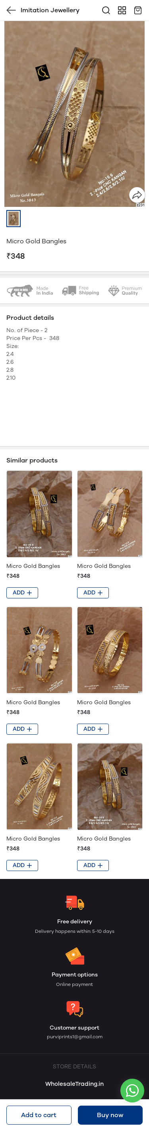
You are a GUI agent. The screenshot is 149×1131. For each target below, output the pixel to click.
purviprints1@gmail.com (75, 1036)
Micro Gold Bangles (33, 566)
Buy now (110, 1115)
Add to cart (38, 1115)
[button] (13, 218)
